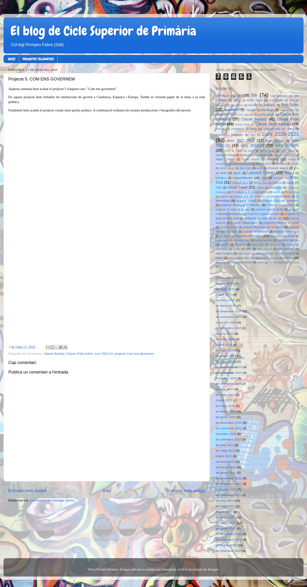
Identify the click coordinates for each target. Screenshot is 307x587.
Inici (107, 490)
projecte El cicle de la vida (233, 209)
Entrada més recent (27, 490)
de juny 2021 (225, 500)
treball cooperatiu (269, 258)
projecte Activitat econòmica (250, 196)
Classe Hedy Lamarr (273, 124)
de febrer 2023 (226, 411)
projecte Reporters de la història (263, 227)
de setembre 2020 (228, 551)
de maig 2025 (225, 289)
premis (276, 192)
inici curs (245, 168)
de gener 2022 (226, 472)
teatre (252, 258)
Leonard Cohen (260, 172)
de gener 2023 (226, 417)
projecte (224, 196)
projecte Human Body (269, 209)
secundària (222, 249)
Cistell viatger (265, 114)
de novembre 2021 (229, 484)
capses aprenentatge (260, 110)
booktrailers (232, 110)
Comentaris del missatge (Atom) (52, 500)
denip (251, 150)
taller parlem (262, 253)
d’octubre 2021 (226, 489)
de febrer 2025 (226, 305)
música (276, 182)
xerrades (294, 262)
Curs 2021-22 (275, 141)
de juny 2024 (225, 333)
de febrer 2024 (226, 356)
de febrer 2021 (226, 523)
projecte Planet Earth (244, 222)
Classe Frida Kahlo (79, 353)
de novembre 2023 (229, 372)
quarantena (222, 240)
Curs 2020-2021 (280, 134)
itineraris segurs (278, 168)
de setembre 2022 (228, 439)
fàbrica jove (263, 163)
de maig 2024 (225, 339)
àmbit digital (255, 100)
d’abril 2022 (224, 456)
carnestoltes (287, 110)
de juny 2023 (225, 389)
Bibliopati (253, 105)
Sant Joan (258, 244)
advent (237, 100)
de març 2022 (225, 462)
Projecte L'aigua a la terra (263, 214)
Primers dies (292, 192)
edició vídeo (287, 150)
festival (295, 163)
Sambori (240, 244)
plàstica (263, 192)
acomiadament (279, 95)
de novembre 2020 (229, 539)
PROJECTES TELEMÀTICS (38, 59)
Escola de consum (284, 155)
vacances (221, 262)
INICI (11, 59)
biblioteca (270, 105)
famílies (281, 163)
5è (239, 95)
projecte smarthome (255, 231)
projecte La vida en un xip (263, 218)
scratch (290, 244)
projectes (225, 236)
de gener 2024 (226, 361)
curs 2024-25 (287, 145)
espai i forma (225, 159)
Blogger (213, 569)
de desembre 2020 (229, 534)
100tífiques (222, 95)
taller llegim (244, 253)
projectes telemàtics (249, 236)
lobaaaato (169, 569)
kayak (237, 173)
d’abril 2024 (224, 345)
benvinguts (237, 105)
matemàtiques (242, 178)
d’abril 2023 (224, 400)
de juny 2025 (225, 283)
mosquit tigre (240, 182)
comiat (220, 128)
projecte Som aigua (286, 231)
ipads (260, 168)
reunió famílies (263, 240)
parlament (275, 187)
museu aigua (260, 182)
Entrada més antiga (186, 490)
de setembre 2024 (228, 328)
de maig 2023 (225, 395)
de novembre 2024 (229, 317)
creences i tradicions (229, 135)
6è (254, 95)
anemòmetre (276, 100)
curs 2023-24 (252, 145)
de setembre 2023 (228, 383)
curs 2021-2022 (241, 140)
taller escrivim (285, 249)
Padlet (260, 187)
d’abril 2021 (224, 512)
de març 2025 (225, 300)
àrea (291, 100)
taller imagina (224, 253)
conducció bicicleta (243, 128)
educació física (225, 155)
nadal (290, 182)
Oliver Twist (237, 187)
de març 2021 (225, 517)
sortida (236, 249)
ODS (219, 187)
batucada (221, 105)
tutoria (287, 258)
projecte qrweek (229, 227)
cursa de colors (233, 150)
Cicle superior (245, 114)
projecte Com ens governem (134, 353)
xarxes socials (276, 262)
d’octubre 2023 (226, 378)
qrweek (291, 236)
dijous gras (267, 150)
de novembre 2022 (229, 428)
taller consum (264, 249)
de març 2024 (225, 350)
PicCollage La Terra (242, 192)
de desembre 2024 (229, 311)
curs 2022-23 (104, 353)
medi (264, 178)
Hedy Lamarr (227, 168)
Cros (253, 134)
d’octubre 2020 (226, 545)
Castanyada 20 (224, 114)
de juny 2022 (225, 445)
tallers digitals (236, 258)
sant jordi (275, 244)
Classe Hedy (242, 124)
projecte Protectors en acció (281, 222)
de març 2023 (225, 406)
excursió (272, 159)
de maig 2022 (225, 450)
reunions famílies (288, 240)
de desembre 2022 (229, 422)
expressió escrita (241, 163)
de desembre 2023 (229, 367)
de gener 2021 (226, 528)
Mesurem (278, 178)
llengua (289, 173)
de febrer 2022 (226, 467)
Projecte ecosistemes (280, 205)
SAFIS (225, 244)
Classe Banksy (54, 353)
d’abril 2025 (224, 294)
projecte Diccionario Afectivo (240, 205)
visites (260, 262)
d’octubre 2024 (226, 322)
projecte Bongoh (246, 200)
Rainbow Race (242, 240)
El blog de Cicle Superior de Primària (103, 31)
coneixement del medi (278, 128)
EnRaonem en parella (254, 155)
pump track (276, 236)
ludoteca (221, 178)
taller (248, 249)
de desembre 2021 (229, 478)
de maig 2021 (225, 506)
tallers (219, 258)
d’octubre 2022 (226, 434)
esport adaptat (251, 159)
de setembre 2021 (228, 495)
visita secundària (241, 262)
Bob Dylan (290, 105)
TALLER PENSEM (284, 253)
